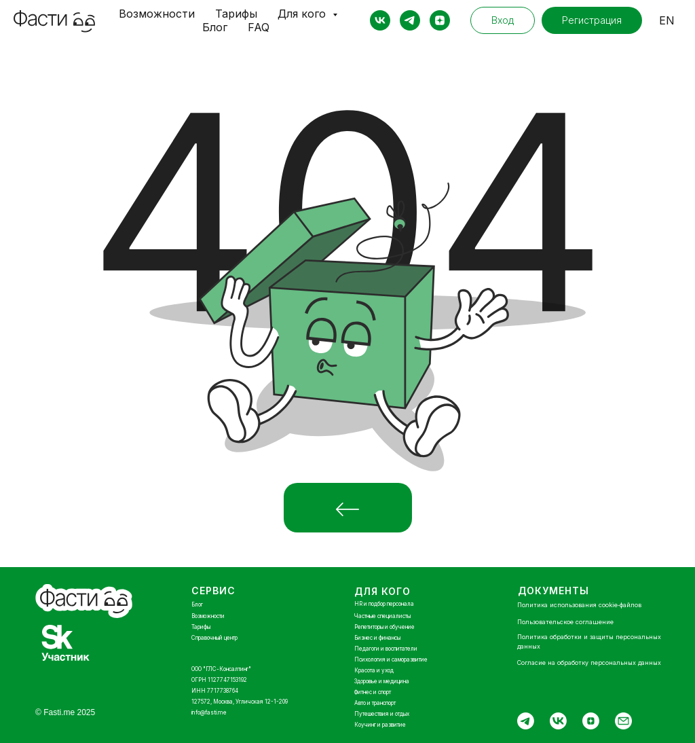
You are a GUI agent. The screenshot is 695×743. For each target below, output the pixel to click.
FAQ (258, 27)
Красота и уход (374, 670)
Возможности (157, 13)
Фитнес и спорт (372, 692)
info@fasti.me (209, 712)
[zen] (440, 20)
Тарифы (236, 13)
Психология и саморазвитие (391, 659)
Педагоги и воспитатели (385, 648)
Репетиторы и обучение (384, 626)
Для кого (303, 13)
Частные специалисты (382, 616)
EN (667, 20)
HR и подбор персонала (384, 603)
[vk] (380, 20)
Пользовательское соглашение (565, 622)
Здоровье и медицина (381, 681)
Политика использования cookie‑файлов (579, 605)
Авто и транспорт (375, 703)
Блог (214, 27)
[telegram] (410, 20)
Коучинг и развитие (380, 724)
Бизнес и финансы (377, 637)
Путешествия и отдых (381, 713)
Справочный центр (214, 637)
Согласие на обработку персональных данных (589, 662)
